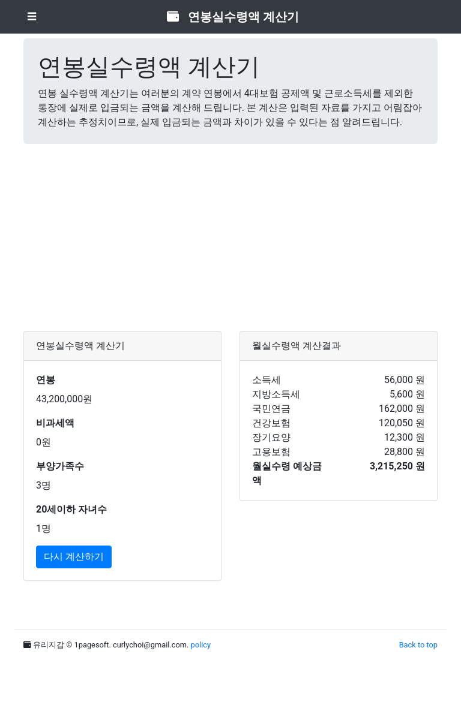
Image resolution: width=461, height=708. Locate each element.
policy (201, 644)
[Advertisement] (230, 237)
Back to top (418, 644)
